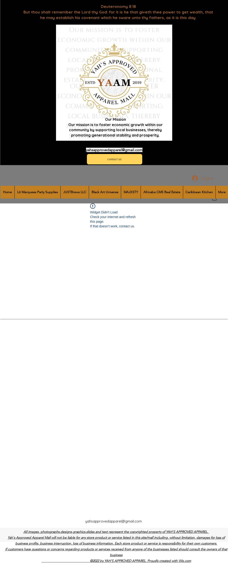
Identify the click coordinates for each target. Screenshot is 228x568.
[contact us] (114, 159)
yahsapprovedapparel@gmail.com (114, 150)
